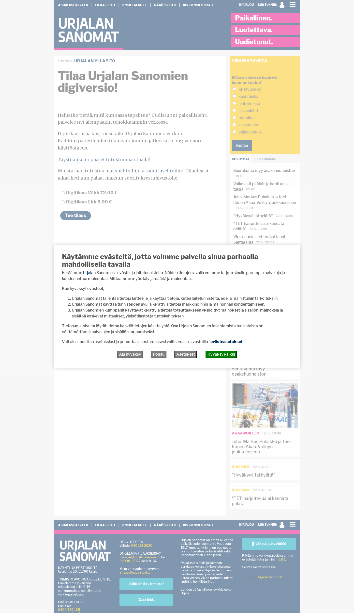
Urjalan (89, 272)
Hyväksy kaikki (221, 354)
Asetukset (185, 354)
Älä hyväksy (130, 354)
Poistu (158, 354)
